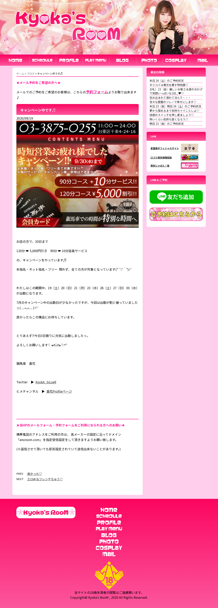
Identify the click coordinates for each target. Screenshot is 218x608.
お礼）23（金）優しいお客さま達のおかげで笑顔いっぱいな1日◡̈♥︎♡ (176, 91)
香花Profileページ (59, 391)
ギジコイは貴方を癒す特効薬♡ (169, 85)
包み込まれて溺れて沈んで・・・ (170, 97)
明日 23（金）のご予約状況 (167, 124)
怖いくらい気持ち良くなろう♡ (169, 119)
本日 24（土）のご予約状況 (167, 81)
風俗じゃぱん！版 (160, 165)
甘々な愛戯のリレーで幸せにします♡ (173, 102)
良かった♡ (34, 474)
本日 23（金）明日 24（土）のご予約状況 (175, 106)
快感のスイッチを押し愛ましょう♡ (172, 115)
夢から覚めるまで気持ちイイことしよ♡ (174, 111)
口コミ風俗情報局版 (161, 157)
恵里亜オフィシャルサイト (165, 148)
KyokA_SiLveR (46, 382)
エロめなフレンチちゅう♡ (45, 479)
